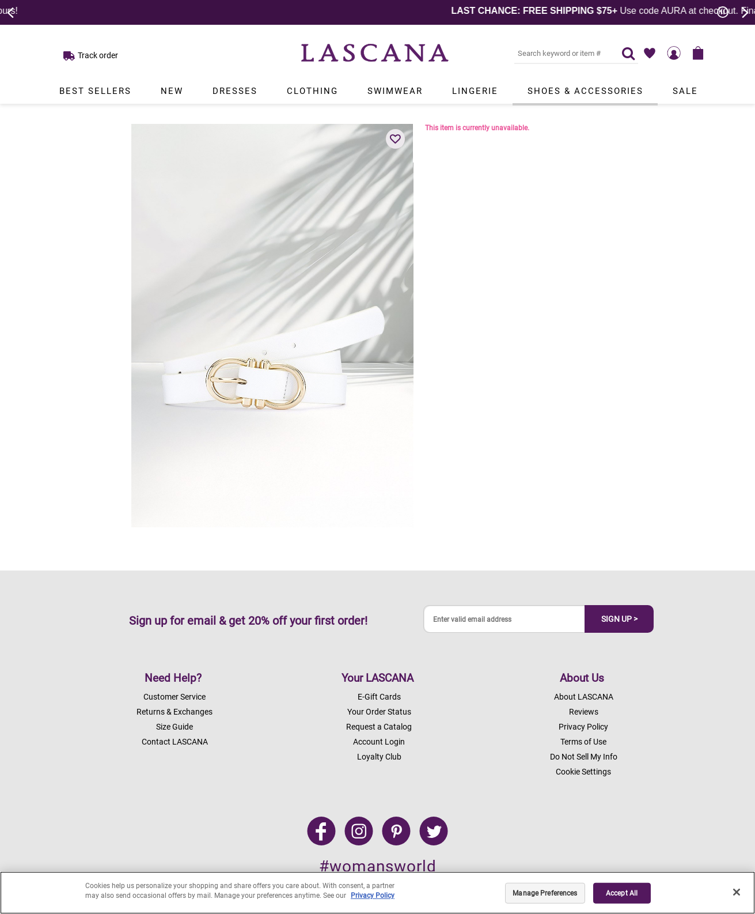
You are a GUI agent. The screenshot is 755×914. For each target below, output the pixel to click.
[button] (395, 139)
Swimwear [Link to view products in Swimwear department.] (395, 91)
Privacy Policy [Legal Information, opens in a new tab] (372, 896)
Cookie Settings (583, 771)
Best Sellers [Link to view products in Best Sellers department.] (95, 91)
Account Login (379, 741)
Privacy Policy (583, 726)
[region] (377, 892)
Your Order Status (379, 711)
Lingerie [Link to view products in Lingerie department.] (475, 91)
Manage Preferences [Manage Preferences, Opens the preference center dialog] (545, 893)
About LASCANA (583, 696)
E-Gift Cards (379, 696)
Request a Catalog (379, 726)
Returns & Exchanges (174, 711)
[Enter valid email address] (504, 619)
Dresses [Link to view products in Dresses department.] (235, 91)
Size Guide (174, 726)
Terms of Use (583, 741)
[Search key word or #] (561, 53)
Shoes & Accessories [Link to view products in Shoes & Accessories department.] (585, 91)
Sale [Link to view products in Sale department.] (685, 91)
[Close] (736, 892)
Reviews (583, 711)
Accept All (622, 893)
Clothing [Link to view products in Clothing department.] (312, 91)
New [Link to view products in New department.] (172, 91)
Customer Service (174, 696)
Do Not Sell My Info (583, 756)
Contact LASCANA (175, 741)
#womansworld (378, 866)
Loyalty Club (379, 756)
